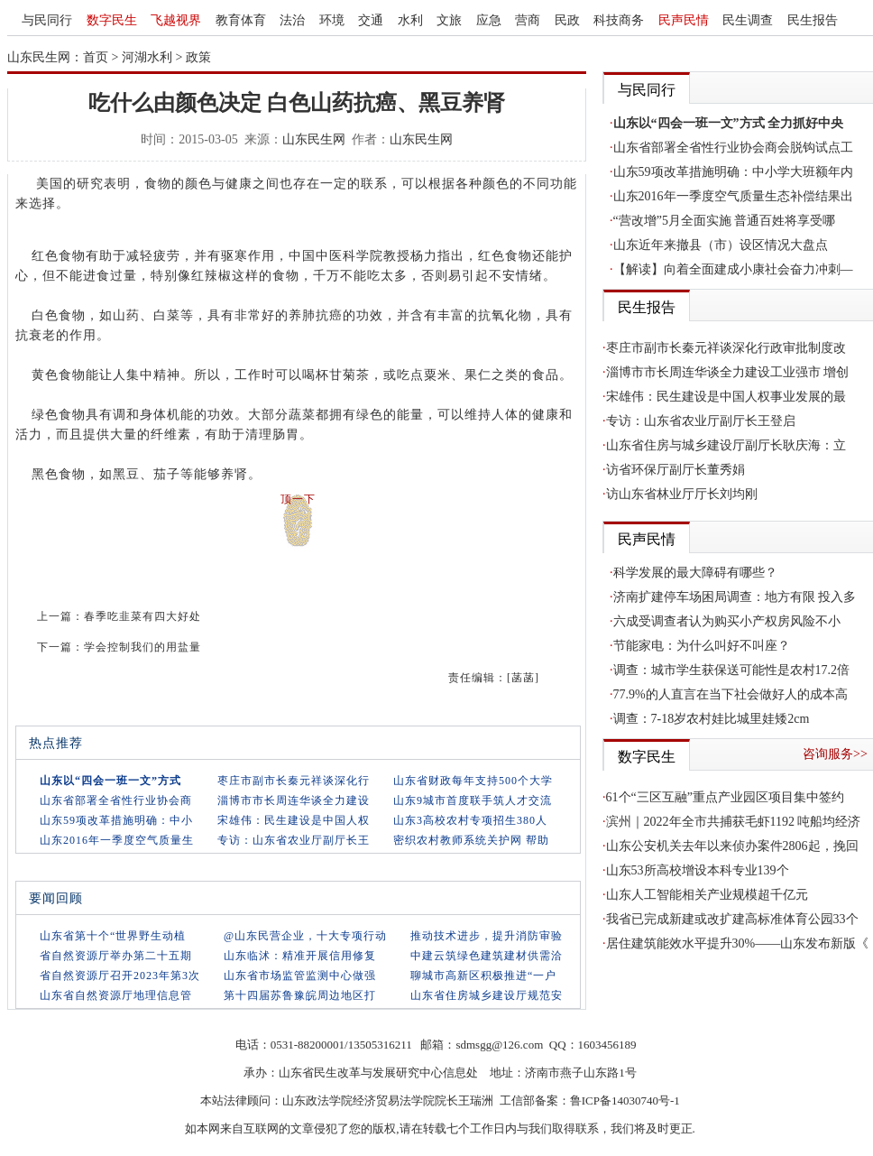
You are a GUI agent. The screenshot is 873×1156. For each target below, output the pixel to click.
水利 (410, 20)
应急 (488, 20)
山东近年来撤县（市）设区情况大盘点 (720, 245)
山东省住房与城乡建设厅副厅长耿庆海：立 (726, 445)
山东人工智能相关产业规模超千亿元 (707, 895)
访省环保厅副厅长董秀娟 (675, 469)
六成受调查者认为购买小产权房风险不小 (727, 621)
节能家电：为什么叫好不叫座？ (701, 645)
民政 (567, 20)
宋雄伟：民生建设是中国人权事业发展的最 (726, 396)
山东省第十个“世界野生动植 (113, 935)
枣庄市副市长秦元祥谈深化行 (293, 780)
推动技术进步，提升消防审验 (486, 935)
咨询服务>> (835, 754)
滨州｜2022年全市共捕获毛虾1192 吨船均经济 (733, 821)
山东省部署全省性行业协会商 (116, 800)
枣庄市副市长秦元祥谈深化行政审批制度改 (726, 348)
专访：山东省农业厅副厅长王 (293, 840)
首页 (95, 57)
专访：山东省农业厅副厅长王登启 (700, 421)
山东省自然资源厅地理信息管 (116, 995)
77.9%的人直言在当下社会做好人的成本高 (730, 694)
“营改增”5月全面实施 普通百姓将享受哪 (724, 220)
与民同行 (47, 20)
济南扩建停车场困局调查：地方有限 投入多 (735, 597)
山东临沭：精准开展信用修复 (300, 955)
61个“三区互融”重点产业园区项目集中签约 (725, 797)
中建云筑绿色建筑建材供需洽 (486, 955)
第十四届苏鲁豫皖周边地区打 (300, 995)
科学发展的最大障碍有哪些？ (695, 572)
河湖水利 (147, 57)
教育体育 (241, 20)
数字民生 (112, 20)
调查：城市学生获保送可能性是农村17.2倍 (731, 670)
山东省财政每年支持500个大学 (473, 780)
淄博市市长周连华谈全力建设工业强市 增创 (728, 372)
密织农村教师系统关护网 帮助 (471, 840)
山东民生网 (313, 139)
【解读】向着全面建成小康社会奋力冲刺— (733, 269)
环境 (332, 20)
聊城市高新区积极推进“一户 (483, 975)
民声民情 (683, 20)
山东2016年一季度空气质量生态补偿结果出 (733, 196)
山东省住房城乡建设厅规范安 (486, 995)
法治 (292, 20)
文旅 (449, 20)
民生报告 (812, 20)
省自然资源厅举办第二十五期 (116, 955)
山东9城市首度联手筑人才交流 (472, 800)
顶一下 (298, 499)
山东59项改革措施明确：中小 (116, 820)
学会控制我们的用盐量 (142, 647)
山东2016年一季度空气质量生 (117, 840)
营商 (527, 20)
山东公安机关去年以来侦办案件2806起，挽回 (732, 846)
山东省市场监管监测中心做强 (300, 975)
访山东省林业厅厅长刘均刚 (682, 494)
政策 (198, 57)
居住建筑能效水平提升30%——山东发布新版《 (737, 943)
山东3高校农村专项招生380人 (470, 820)
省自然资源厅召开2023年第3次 (120, 975)
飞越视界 (176, 20)
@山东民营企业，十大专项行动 (305, 935)
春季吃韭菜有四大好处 (142, 616)
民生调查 (747, 20)
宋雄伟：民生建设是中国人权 (293, 820)
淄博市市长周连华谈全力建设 (293, 800)
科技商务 (618, 20)
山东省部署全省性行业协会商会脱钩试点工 (733, 147)
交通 (370, 20)
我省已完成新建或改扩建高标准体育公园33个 (732, 919)
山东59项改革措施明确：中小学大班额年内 (733, 172)
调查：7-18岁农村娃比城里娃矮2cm (711, 719)
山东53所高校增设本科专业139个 (697, 870)
